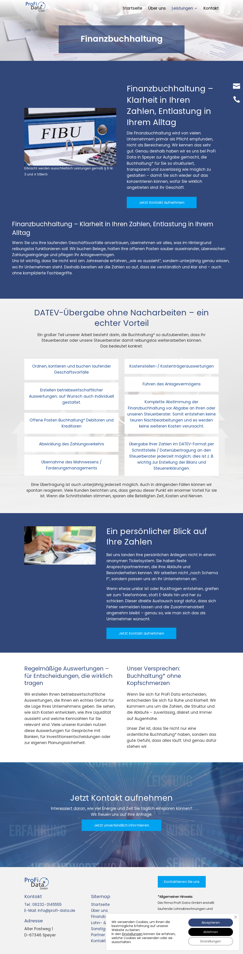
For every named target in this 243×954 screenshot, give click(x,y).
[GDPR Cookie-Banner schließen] (236, 917)
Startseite (100, 904)
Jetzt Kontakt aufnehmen (161, 202)
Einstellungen (132, 934)
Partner (98, 935)
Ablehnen (210, 932)
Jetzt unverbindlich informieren (121, 825)
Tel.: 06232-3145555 (43, 904)
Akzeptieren (210, 922)
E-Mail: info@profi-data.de (49, 910)
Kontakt (98, 941)
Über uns (99, 910)
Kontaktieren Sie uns (181, 881)
